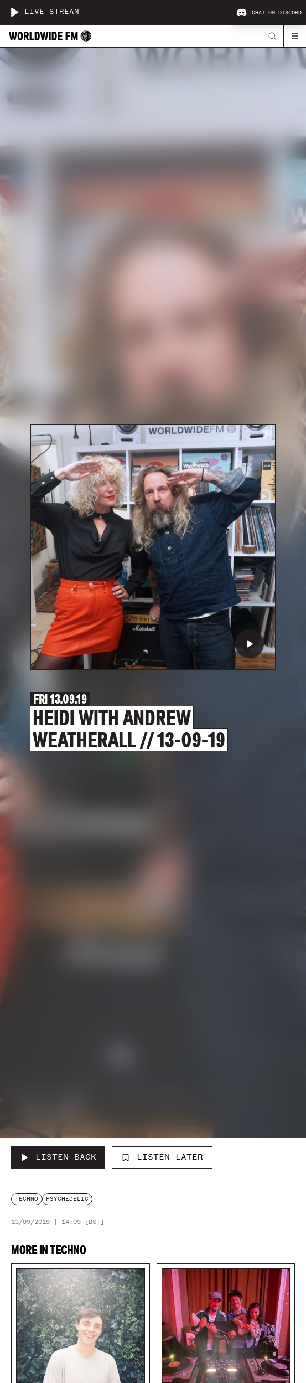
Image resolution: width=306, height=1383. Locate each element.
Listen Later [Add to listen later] (162, 1157)
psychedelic (67, 1198)
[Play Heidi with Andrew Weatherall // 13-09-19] (249, 643)
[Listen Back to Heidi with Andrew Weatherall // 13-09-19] (58, 1157)
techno (26, 1198)
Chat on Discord (269, 12)
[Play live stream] (14, 12)
